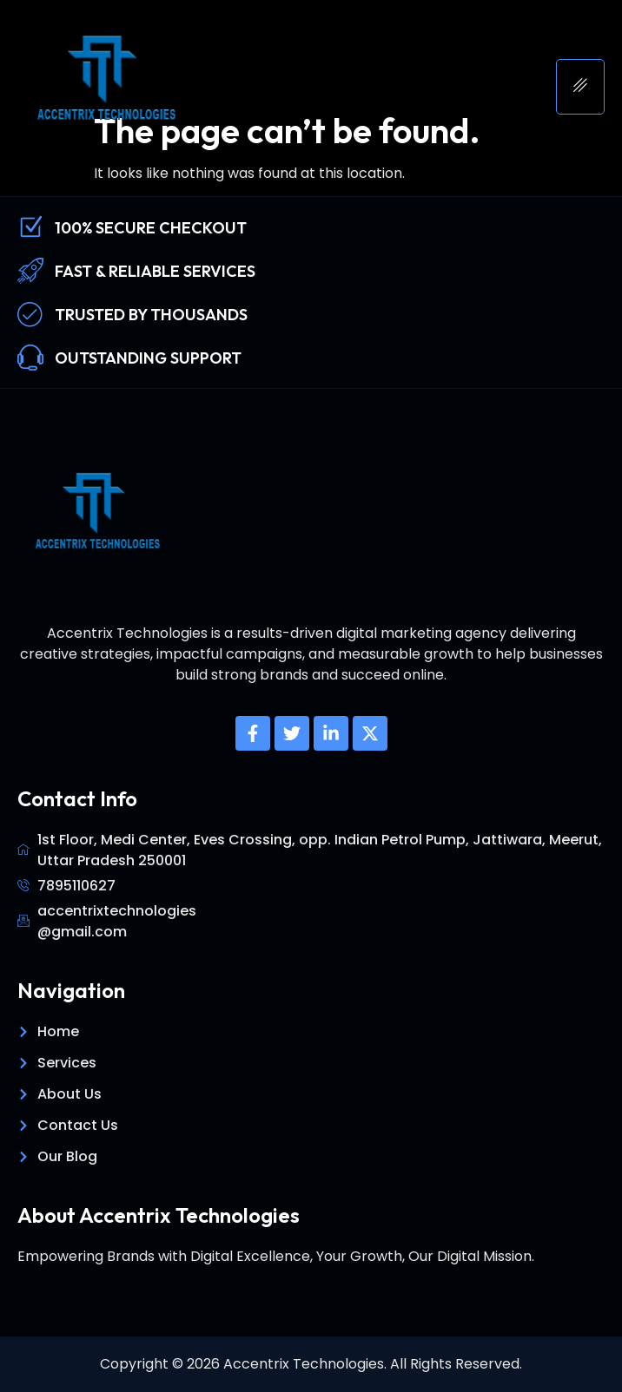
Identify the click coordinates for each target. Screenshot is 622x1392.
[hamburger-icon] (580, 87)
